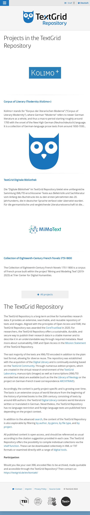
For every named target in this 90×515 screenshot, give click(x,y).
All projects (46, 294)
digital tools (60, 449)
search (38, 419)
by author (41, 423)
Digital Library (41, 362)
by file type (65, 423)
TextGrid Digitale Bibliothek (20, 180)
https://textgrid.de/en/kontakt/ (21, 472)
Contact (18, 489)
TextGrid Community (23, 365)
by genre (53, 423)
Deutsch (84, 3)
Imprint (28, 489)
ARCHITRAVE (67, 381)
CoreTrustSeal (53, 327)
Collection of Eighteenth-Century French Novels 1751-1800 (38, 258)
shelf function (11, 446)
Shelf (71, 2)
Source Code (54, 489)
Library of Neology (68, 377)
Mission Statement (75, 343)
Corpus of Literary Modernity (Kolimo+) (27, 101)
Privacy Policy (40, 489)
